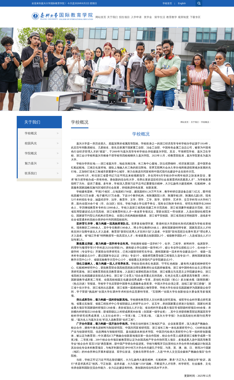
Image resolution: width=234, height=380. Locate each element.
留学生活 (159, 17)
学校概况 (205, 122)
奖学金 (148, 17)
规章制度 (183, 17)
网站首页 (100, 17)
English (182, 3)
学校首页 (167, 3)
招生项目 (124, 17)
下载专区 (195, 17)
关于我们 (112, 17)
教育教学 (171, 17)
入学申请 (136, 17)
